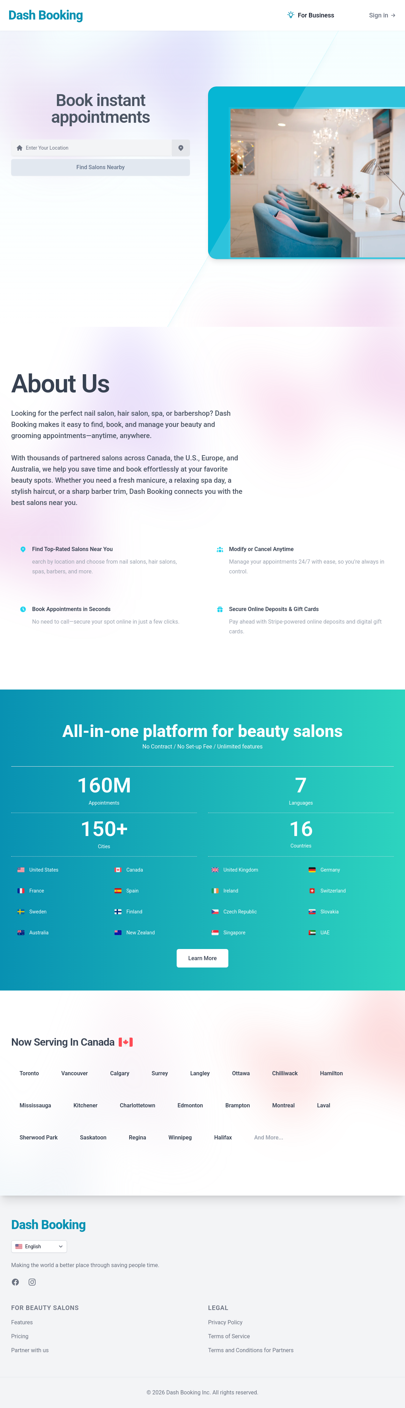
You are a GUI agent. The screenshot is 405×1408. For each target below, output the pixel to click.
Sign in (383, 15)
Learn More (202, 958)
